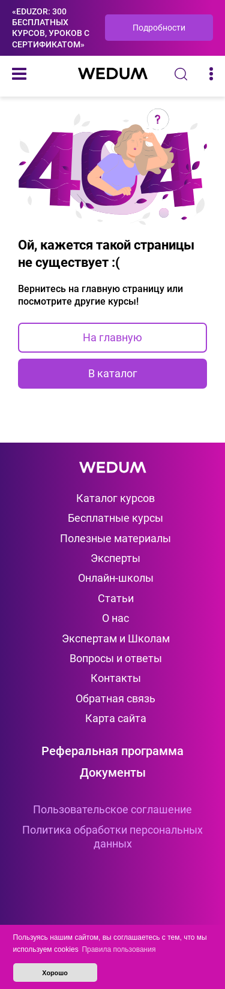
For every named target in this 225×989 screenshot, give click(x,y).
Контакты (116, 678)
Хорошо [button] (54, 972)
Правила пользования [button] (118, 949)
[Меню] (19, 73)
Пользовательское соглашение (112, 809)
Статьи (116, 598)
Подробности (159, 27)
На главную (112, 337)
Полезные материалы (115, 538)
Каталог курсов (115, 498)
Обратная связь (115, 698)
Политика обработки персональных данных (112, 836)
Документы (113, 772)
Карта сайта (115, 718)
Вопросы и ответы (116, 658)
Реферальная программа (112, 751)
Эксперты (115, 558)
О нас (115, 618)
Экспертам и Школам (116, 638)
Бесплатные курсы (115, 518)
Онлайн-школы (116, 578)
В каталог (112, 373)
